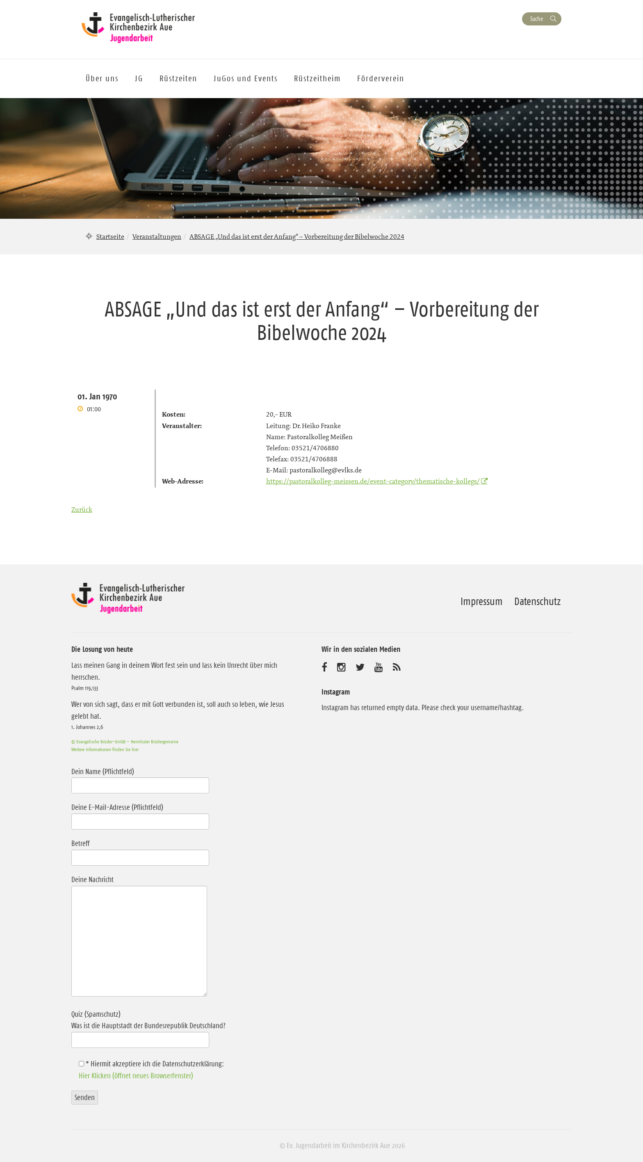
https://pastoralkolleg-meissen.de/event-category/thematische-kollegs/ (373, 481)
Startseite (110, 236)
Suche (536, 19)
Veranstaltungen (156, 236)
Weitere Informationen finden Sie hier (105, 749)
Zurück (81, 509)
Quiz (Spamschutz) (179, 1027)
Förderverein (380, 78)
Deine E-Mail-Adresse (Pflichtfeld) (140, 814)
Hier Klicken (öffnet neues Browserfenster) (136, 1075)
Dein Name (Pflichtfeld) (140, 778)
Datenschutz (537, 601)
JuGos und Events (246, 78)
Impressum (482, 601)
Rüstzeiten (178, 78)
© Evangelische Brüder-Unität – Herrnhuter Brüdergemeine (124, 741)
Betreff (140, 850)
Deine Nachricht (139, 937)
